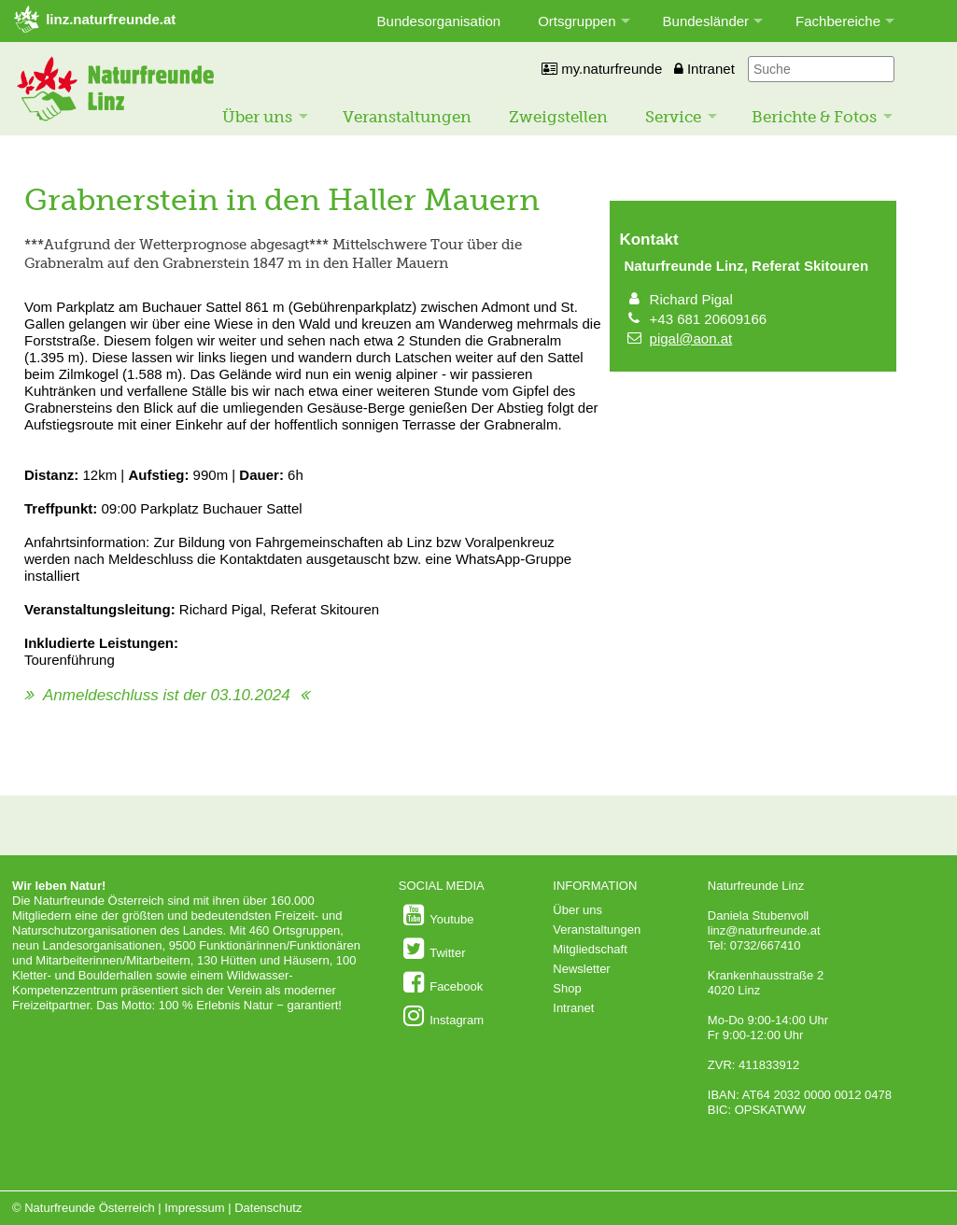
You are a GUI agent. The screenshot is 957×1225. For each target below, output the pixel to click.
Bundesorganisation (439, 21)
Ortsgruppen (576, 21)
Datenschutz (268, 1208)
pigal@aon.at (691, 338)
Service (673, 116)
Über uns (257, 116)
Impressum (194, 1208)
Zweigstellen (558, 116)
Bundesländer (706, 21)
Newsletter (581, 969)
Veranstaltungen (407, 116)
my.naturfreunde (602, 69)
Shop (567, 988)
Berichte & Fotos (814, 116)
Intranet (704, 69)
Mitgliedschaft (589, 949)
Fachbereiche (837, 21)
